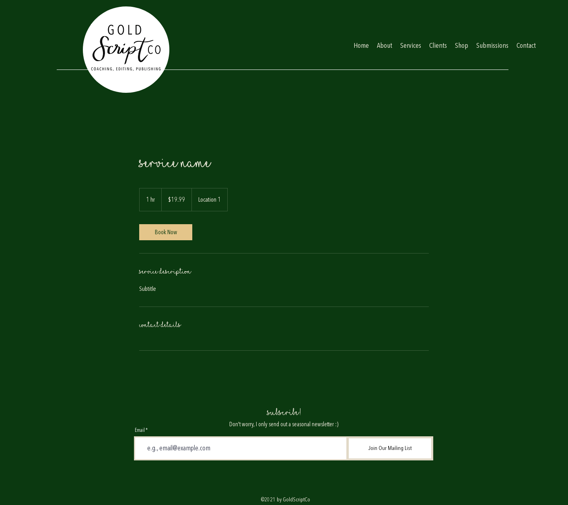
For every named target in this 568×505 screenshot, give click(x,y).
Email (140, 430)
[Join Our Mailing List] (390, 448)
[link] (165, 232)
